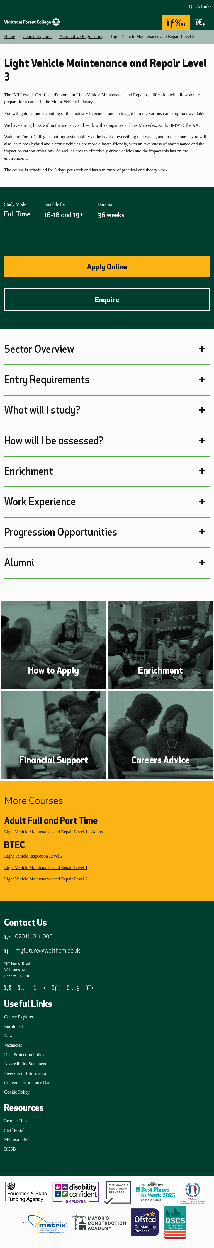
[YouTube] (73, 988)
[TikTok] (39, 988)
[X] (90, 988)
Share (12, 238)
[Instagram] (22, 988)
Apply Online (107, 266)
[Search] (200, 22)
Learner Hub (15, 1120)
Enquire (107, 299)
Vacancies (13, 1045)
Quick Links (200, 6)
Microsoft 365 (17, 1139)
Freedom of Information (25, 1073)
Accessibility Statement (25, 1063)
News (9, 1035)
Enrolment (13, 1026)
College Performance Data (28, 1082)
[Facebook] (7, 988)
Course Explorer (18, 1017)
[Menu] (176, 22)
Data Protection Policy (24, 1054)
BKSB (10, 1149)
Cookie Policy (17, 1092)
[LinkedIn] (56, 988)
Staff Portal (14, 1130)
